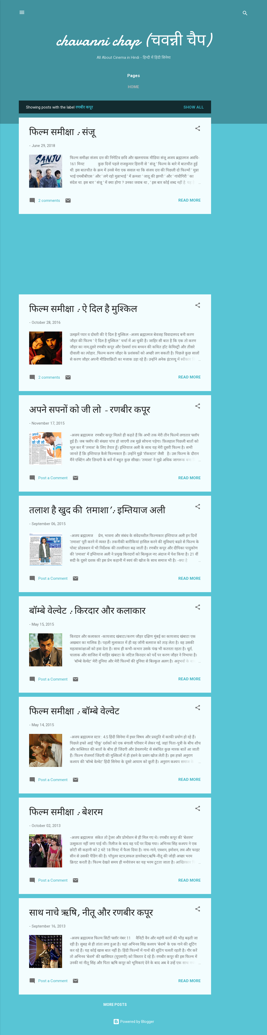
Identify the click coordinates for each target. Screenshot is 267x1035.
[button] (198, 129)
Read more (189, 200)
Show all (193, 107)
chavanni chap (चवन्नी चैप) (133, 40)
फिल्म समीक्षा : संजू (62, 132)
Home (133, 87)
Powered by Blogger (133, 1021)
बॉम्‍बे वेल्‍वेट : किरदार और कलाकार (87, 611)
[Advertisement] (231, 178)
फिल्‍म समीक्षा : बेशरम (66, 812)
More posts (115, 1005)
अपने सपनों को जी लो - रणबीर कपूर (89, 409)
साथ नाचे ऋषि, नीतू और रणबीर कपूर (91, 912)
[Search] (245, 14)
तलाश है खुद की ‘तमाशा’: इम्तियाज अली (97, 510)
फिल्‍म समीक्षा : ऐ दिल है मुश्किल (83, 309)
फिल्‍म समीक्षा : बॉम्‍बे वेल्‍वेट (74, 711)
